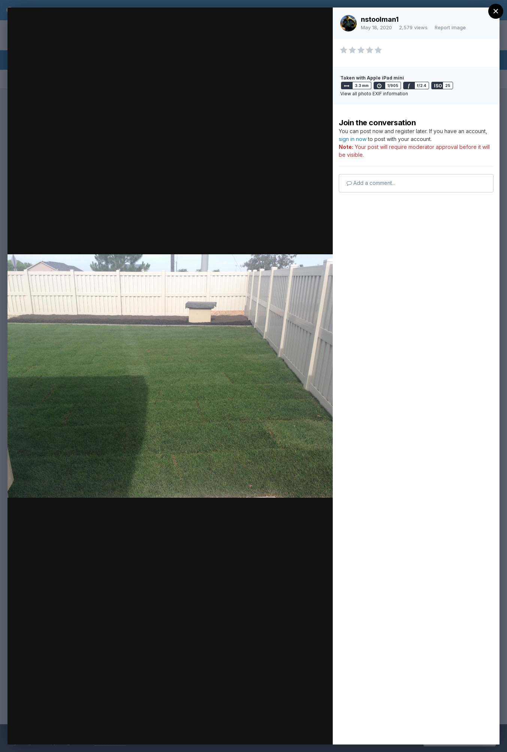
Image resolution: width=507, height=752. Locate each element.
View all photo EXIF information (374, 93)
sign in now (352, 139)
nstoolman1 (380, 19)
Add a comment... (371, 183)
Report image (450, 27)
